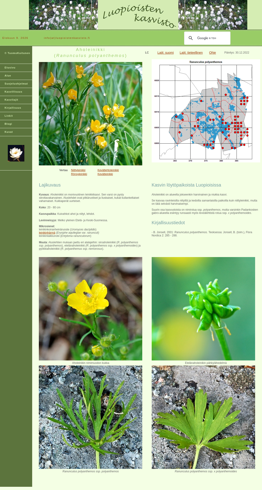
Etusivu (10, 67)
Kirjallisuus (13, 107)
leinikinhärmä (47, 232)
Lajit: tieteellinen (191, 52)
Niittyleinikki (78, 170)
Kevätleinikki (105, 174)
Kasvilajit (11, 99)
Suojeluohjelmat (16, 83)
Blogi (8, 123)
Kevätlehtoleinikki (108, 170)
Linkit (9, 115)
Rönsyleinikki (79, 174)
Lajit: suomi (165, 52)
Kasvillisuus (13, 91)
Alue (8, 75)
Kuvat (9, 131)
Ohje (212, 52)
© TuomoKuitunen (17, 53)
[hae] (206, 38)
